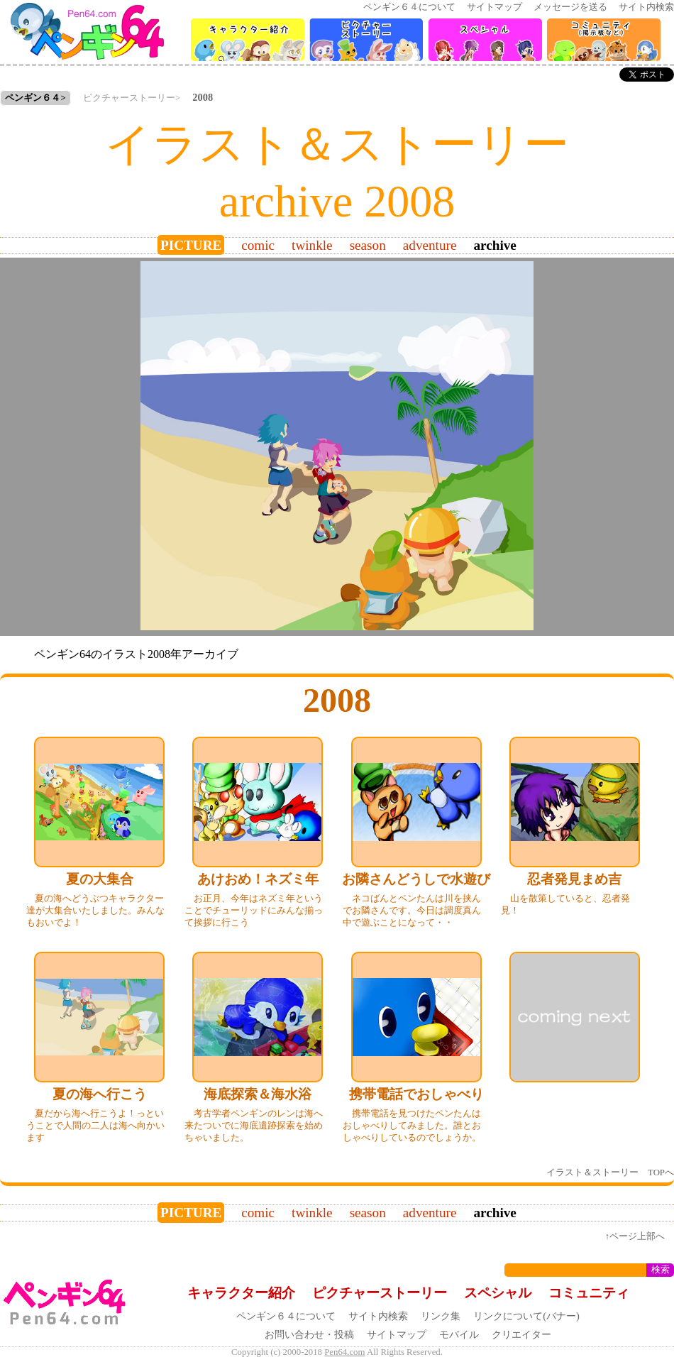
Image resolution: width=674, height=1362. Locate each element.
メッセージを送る (570, 7)
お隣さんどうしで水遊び (416, 879)
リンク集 (440, 1316)
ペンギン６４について (409, 7)
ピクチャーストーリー (129, 98)
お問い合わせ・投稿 (309, 1334)
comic (258, 245)
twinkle (312, 245)
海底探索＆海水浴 (257, 1094)
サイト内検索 (646, 7)
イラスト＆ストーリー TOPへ (610, 1172)
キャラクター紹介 (241, 1292)
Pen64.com (344, 1352)
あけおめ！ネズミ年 (258, 879)
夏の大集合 (99, 879)
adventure (430, 245)
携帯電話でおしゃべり (416, 1094)
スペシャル (497, 1292)
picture (190, 245)
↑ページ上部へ (635, 1236)
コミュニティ (588, 1292)
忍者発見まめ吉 (574, 879)
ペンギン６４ (32, 98)
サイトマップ (494, 7)
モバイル (459, 1334)
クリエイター (521, 1334)
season (368, 245)
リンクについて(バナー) (526, 1316)
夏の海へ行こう (100, 1094)
